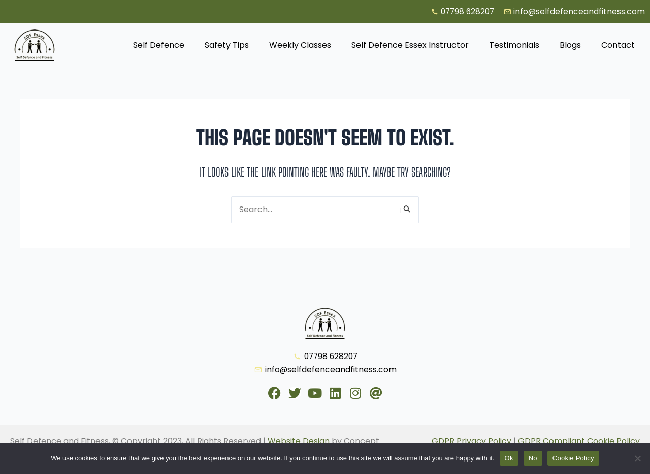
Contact (618, 45)
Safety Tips (227, 45)
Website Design (299, 441)
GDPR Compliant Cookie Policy (579, 441)
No (533, 458)
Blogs (570, 45)
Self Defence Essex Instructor (410, 45)
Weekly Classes (300, 45)
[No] (637, 458)
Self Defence (158, 45)
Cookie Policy (573, 458)
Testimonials (514, 45)
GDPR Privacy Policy (471, 441)
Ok (509, 458)
